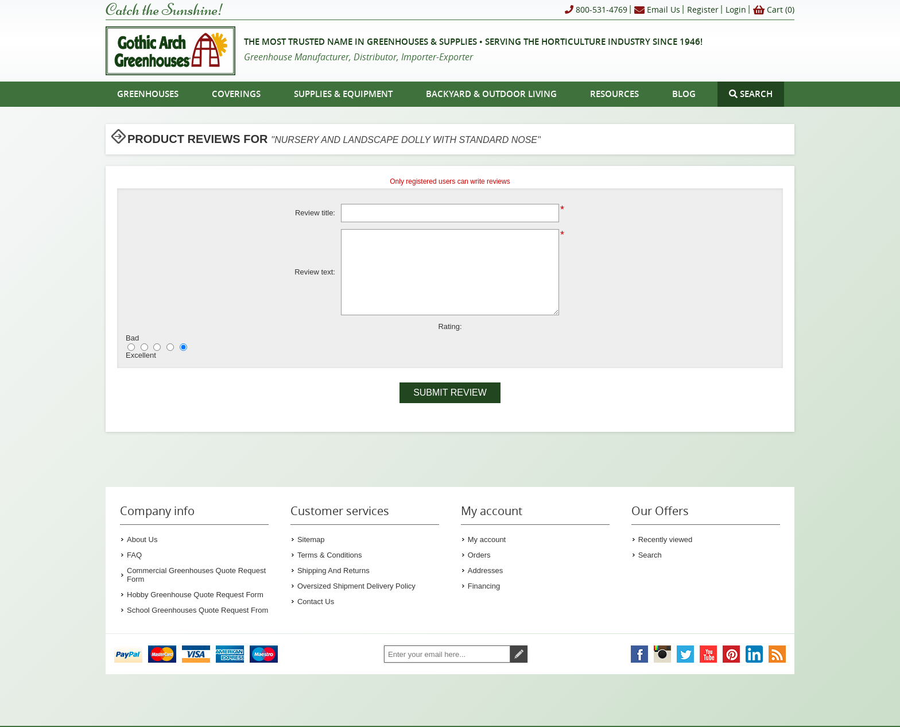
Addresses (485, 570)
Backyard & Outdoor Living (491, 94)
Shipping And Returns (333, 570)
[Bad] (131, 347)
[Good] (170, 347)
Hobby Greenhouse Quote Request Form (195, 594)
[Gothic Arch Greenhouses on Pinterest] (731, 654)
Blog (684, 94)
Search (650, 555)
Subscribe (518, 654)
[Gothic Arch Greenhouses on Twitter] (685, 654)
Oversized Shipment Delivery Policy (356, 586)
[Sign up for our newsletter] (447, 654)
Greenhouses (148, 94)
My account (487, 539)
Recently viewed (665, 539)
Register (703, 9)
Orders (479, 555)
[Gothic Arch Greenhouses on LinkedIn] (754, 654)
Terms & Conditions (329, 555)
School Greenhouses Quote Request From (197, 610)
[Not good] (144, 347)
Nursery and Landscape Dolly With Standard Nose (405, 140)
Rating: (449, 326)
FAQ (134, 555)
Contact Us (315, 601)
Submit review (450, 392)
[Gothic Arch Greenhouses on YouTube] (708, 654)
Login (736, 9)
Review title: (315, 212)
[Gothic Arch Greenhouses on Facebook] (639, 654)
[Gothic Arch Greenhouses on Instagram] (662, 654)
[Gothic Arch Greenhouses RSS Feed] (777, 654)
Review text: (314, 272)
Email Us (657, 10)
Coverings (236, 94)
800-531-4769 (596, 10)
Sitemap (311, 539)
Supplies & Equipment (343, 94)
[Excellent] (183, 347)
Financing (484, 586)
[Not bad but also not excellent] (157, 347)
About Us (142, 539)
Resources (614, 94)
